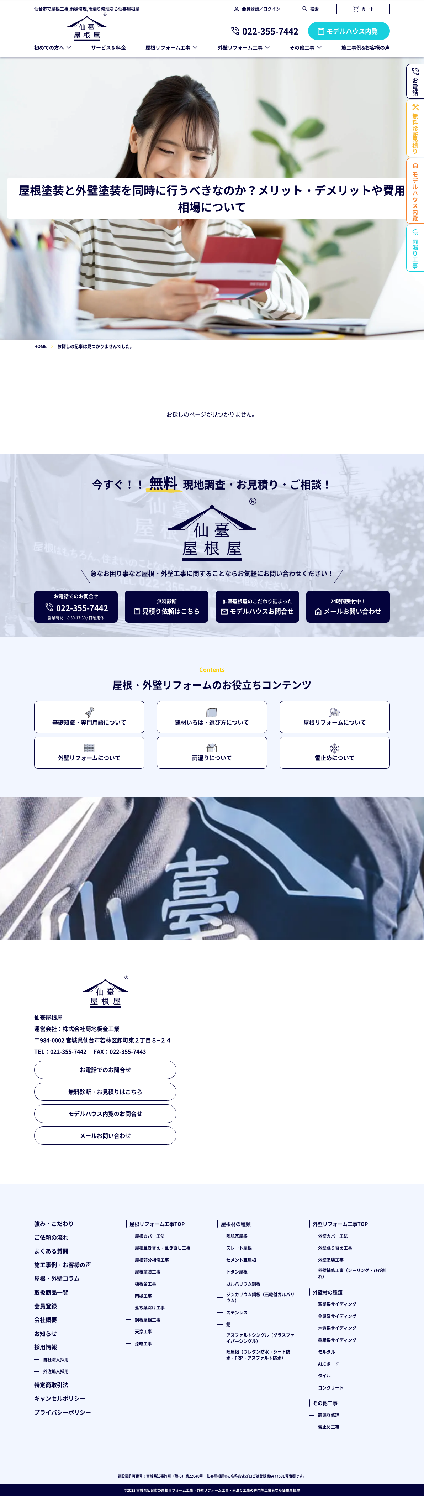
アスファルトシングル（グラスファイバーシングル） (260, 1338)
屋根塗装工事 (147, 1272)
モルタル (326, 1352)
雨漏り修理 (328, 1415)
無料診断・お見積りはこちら (105, 1091)
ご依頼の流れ (51, 1237)
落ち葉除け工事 (150, 1307)
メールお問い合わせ (105, 1135)
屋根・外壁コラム (57, 1278)
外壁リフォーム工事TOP (340, 1223)
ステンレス (237, 1312)
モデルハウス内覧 (352, 31)
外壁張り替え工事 (335, 1248)
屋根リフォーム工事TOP (157, 1223)
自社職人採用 (56, 1359)
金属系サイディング (337, 1316)
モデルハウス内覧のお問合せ (105, 1113)
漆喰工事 (143, 1343)
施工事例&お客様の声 (365, 47)
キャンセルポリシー (59, 1398)
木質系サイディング (337, 1328)
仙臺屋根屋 (291, 1490)
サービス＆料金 (108, 47)
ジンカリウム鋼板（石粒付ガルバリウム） (260, 1297)
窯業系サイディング (337, 1304)
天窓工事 (143, 1331)
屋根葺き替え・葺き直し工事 (162, 1248)
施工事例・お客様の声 (62, 1264)
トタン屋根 (237, 1272)
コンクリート (331, 1388)
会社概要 (45, 1319)
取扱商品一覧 (51, 1292)
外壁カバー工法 (333, 1236)
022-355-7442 (270, 31)
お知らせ (45, 1333)
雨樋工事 (143, 1296)
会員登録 (45, 1306)
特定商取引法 (51, 1384)
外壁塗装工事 (331, 1260)
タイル (324, 1375)
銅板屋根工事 (147, 1320)
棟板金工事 (145, 1284)
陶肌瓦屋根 (237, 1236)
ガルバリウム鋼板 (243, 1284)
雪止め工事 (328, 1427)
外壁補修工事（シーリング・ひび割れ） (352, 1273)
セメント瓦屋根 (241, 1260)
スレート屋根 (239, 1248)
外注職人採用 (56, 1371)
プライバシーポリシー (62, 1412)
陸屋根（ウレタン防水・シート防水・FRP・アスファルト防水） (258, 1355)
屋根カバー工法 (150, 1236)
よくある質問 (51, 1250)
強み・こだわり (54, 1223)
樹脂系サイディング (337, 1340)
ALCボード (328, 1364)
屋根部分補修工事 (152, 1260)
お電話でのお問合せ (105, 1069)
